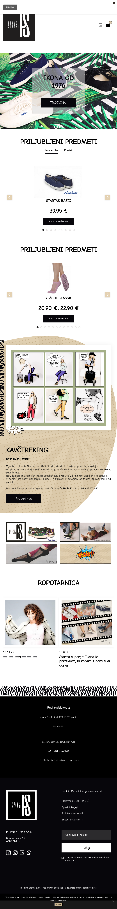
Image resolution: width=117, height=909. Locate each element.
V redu (58, 904)
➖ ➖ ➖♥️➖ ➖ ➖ (20, 665)
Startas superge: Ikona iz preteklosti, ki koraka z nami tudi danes (84, 669)
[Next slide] (107, 199)
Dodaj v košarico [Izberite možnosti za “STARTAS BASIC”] (58, 224)
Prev (4, 90)
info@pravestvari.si (91, 800)
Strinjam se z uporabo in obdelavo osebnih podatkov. (85, 867)
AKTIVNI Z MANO (58, 759)
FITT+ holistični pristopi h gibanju (58, 768)
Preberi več (24, 507)
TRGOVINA (58, 103)
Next (113, 90)
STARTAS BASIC (58, 203)
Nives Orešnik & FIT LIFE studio (58, 725)
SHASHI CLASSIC (58, 304)
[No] (113, 901)
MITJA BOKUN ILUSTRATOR (58, 750)
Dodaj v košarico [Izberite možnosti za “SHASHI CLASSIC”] (58, 325)
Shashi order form (72, 828)
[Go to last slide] (9, 199)
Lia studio (58, 735)
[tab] (43, 234)
